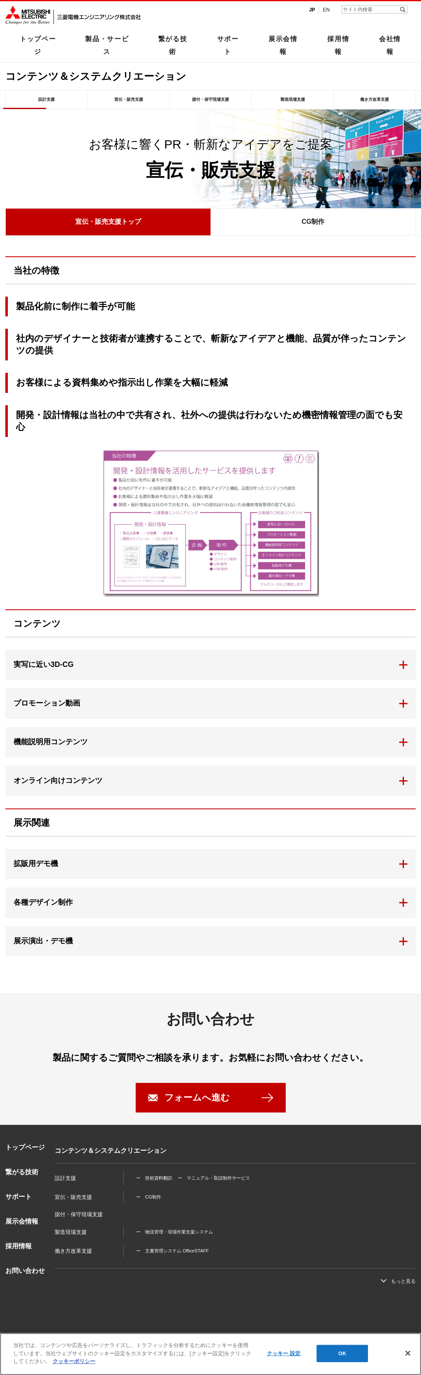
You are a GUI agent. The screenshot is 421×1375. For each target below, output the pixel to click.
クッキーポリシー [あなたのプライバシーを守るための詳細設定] (74, 1361)
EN (326, 10)
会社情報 (390, 45)
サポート (228, 45)
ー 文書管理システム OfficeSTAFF (172, 1250)
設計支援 (46, 99)
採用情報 (338, 45)
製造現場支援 (292, 99)
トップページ (38, 45)
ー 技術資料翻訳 (154, 1177)
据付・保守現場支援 (210, 99)
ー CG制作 (148, 1196)
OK (342, 1353)
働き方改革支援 (374, 99)
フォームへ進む (197, 1097)
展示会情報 (283, 45)
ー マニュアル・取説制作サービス (214, 1177)
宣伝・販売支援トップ (108, 221)
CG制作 (312, 221)
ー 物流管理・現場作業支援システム (174, 1231)
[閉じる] (408, 1353)
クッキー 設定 (284, 1353)
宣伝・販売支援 (128, 99)
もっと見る (403, 1281)
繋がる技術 (172, 45)
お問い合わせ (25, 1270)
